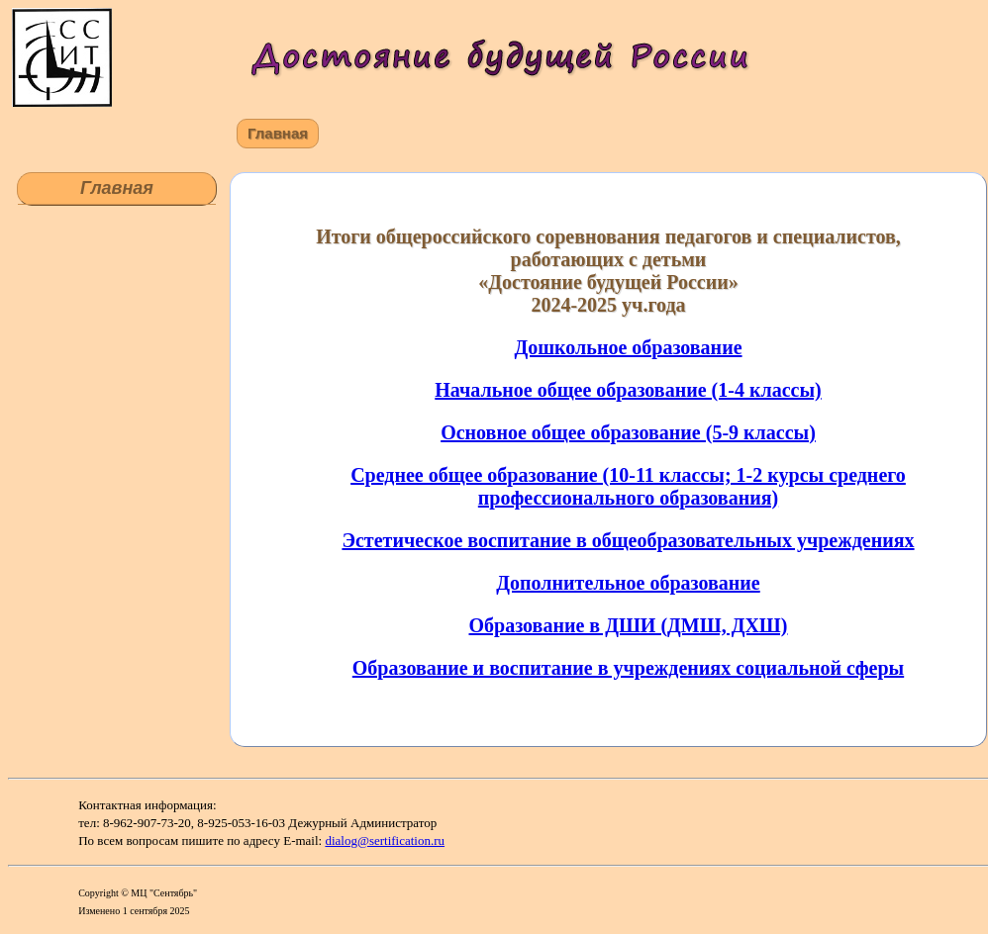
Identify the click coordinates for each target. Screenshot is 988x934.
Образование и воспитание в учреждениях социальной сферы (628, 668)
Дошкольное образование (627, 347)
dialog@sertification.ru (385, 840)
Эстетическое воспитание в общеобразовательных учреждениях (628, 540)
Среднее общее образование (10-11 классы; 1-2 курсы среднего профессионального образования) (628, 486)
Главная (277, 133)
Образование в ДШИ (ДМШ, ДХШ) (628, 625)
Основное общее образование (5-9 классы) (628, 432)
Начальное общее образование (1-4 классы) (628, 390)
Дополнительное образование (627, 583)
